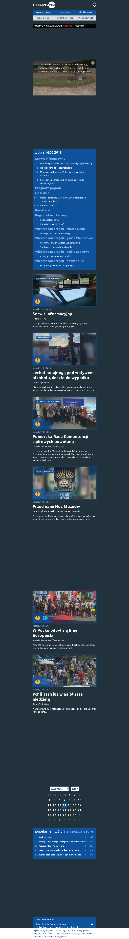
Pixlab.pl (74, 927)
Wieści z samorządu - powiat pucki (60, 261)
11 (49, 805)
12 (54, 805)
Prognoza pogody (48, 188)
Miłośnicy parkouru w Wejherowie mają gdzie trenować (58, 173)
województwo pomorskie (48, 279)
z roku (88, 831)
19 (54, 810)
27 (59, 815)
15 (69, 805)
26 (54, 815)
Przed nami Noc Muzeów (56, 506)
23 (74, 810)
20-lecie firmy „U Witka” (48, 224)
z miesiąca (74, 831)
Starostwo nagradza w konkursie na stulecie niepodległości (58, 181)
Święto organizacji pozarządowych (57, 265)
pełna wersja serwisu (45, 919)
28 (49, 795)
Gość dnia (42, 193)
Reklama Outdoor (64, 18)
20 (59, 810)
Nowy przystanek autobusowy (55, 233)
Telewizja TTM (62, 927)
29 (54, 795)
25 (49, 815)
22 (69, 810)
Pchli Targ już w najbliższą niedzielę (58, 697)
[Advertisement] (64, 42)
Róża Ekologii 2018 (46, 220)
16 (74, 805)
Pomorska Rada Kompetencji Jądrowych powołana (60, 439)
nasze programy (43, 12)
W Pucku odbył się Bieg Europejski (55, 633)
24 (79, 810)
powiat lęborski (43, 337)
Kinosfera (42, 210)
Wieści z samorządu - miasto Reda (60, 229)
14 (64, 805)
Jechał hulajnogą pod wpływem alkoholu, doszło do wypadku (63, 375)
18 (49, 810)
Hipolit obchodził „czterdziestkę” (53, 168)
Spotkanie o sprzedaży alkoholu (56, 247)
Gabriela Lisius (44, 205)
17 (79, 805)
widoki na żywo (86, 12)
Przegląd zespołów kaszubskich (56, 256)
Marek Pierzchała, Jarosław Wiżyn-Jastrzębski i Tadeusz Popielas (60, 199)
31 (64, 795)
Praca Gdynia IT (85, 18)
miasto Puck (42, 595)
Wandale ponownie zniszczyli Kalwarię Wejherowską (62, 163)
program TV (65, 12)
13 (59, 805)
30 (59, 795)
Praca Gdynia (43, 18)
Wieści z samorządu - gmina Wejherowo (64, 238)
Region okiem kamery (51, 215)
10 (79, 800)
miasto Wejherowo (45, 471)
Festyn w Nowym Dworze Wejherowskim (60, 243)
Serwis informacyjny (50, 159)
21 (64, 810)
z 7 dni (60, 831)
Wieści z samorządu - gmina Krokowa (62, 251)
